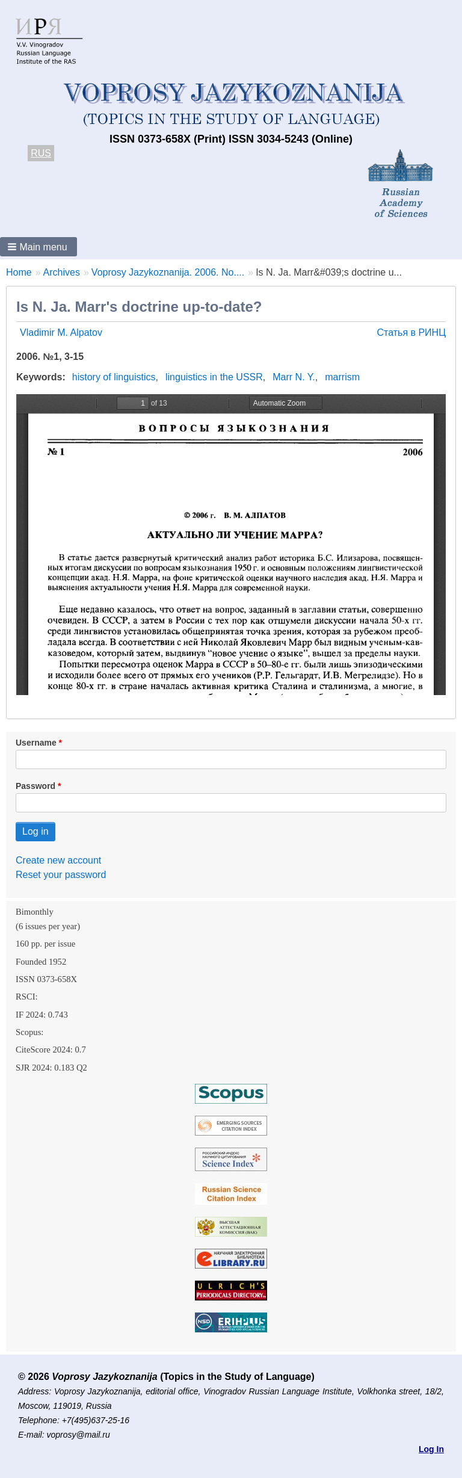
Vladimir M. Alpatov (61, 332)
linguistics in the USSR (214, 377)
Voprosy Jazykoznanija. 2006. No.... (167, 272)
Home (19, 272)
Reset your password (61, 875)
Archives (61, 272)
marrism (342, 377)
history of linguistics (114, 377)
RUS (41, 153)
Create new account (58, 860)
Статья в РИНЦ (411, 332)
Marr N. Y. (294, 377)
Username (36, 742)
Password (35, 786)
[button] (38, 246)
